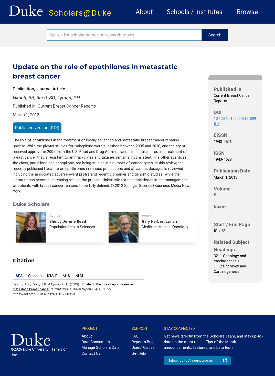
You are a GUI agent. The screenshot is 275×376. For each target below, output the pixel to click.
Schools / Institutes (195, 12)
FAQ (135, 336)
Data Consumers (96, 342)
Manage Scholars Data (101, 347)
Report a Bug (142, 342)
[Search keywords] (124, 35)
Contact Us (91, 353)
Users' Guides (143, 347)
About (144, 12)
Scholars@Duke (80, 13)
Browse (247, 12)
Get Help (139, 353)
